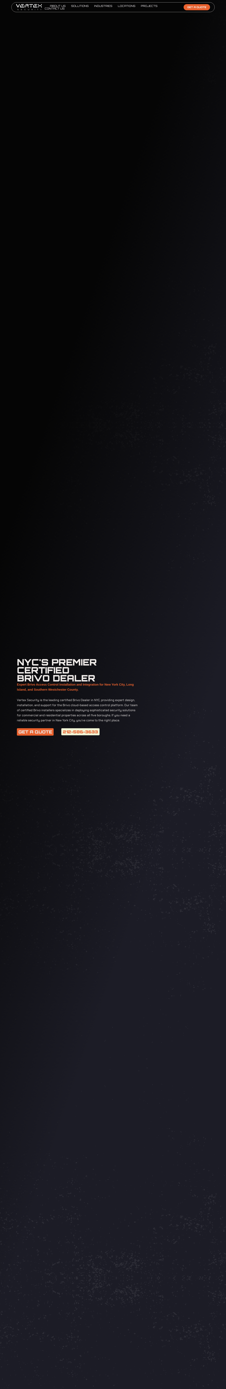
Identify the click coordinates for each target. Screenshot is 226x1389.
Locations (126, 6)
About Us (58, 6)
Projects (149, 6)
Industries (103, 6)
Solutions (80, 6)
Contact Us (55, 8)
